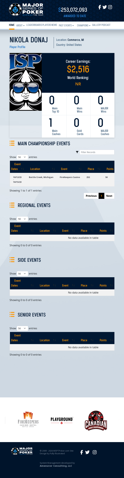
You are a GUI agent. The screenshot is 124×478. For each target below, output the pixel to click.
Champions (82, 25)
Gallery (96, 25)
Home (12, 25)
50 (106, 177)
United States (74, 45)
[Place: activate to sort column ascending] (92, 167)
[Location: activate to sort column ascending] (41, 167)
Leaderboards (34, 25)
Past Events (65, 25)
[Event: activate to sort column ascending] (70, 167)
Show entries (23, 157)
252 (88, 177)
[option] (62, 420)
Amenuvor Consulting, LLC (56, 465)
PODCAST (105, 25)
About (19, 25)
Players (46, 25)
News (54, 25)
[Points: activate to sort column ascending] (111, 167)
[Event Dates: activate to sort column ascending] (18, 167)
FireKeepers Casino (70, 177)
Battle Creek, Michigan (41, 177)
